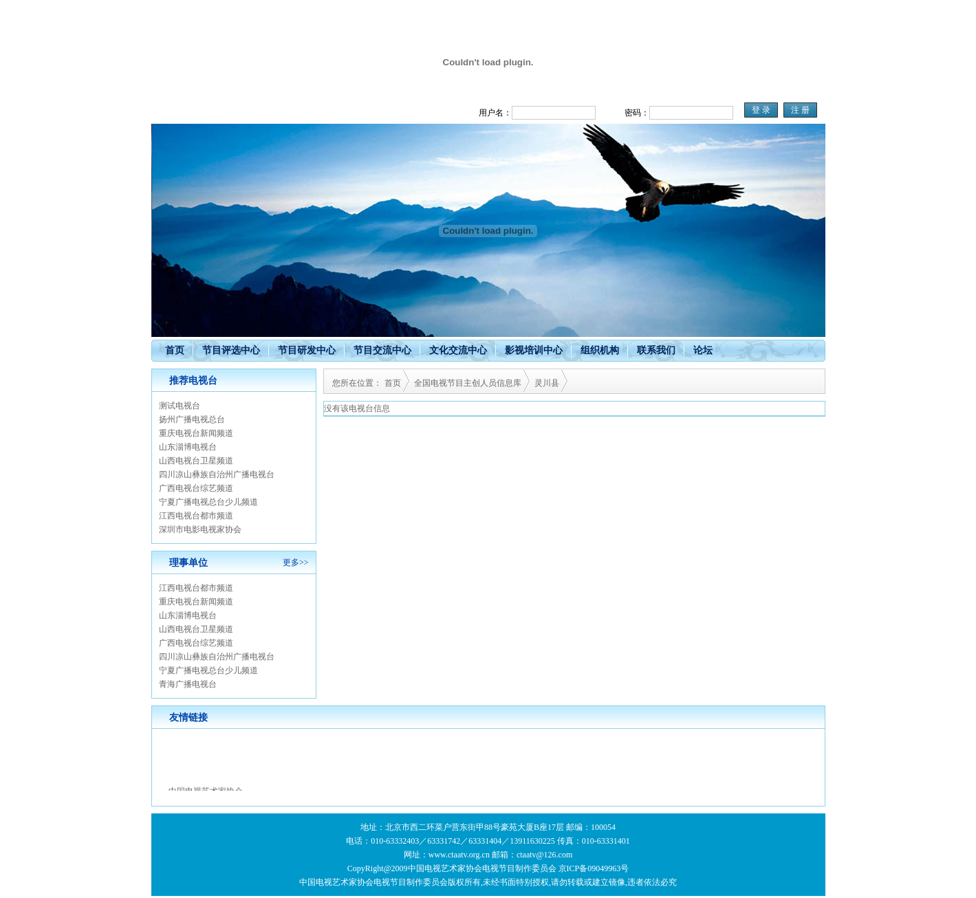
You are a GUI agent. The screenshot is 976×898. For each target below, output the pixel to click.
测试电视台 (179, 405)
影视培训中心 (534, 350)
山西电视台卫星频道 (196, 461)
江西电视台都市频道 (196, 516)
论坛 (703, 350)
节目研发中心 (307, 350)
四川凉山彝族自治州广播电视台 (216, 474)
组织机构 (600, 350)
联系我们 (656, 350)
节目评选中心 (231, 350)
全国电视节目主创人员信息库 (467, 383)
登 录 (761, 110)
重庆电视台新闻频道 (196, 433)
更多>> (296, 562)
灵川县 (546, 383)
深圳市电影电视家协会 (200, 529)
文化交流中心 (458, 350)
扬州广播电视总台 (192, 419)
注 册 (800, 110)
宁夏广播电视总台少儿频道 (208, 502)
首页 (174, 350)
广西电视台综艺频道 (196, 488)
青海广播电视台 (188, 684)
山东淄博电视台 (188, 447)
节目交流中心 (382, 350)
